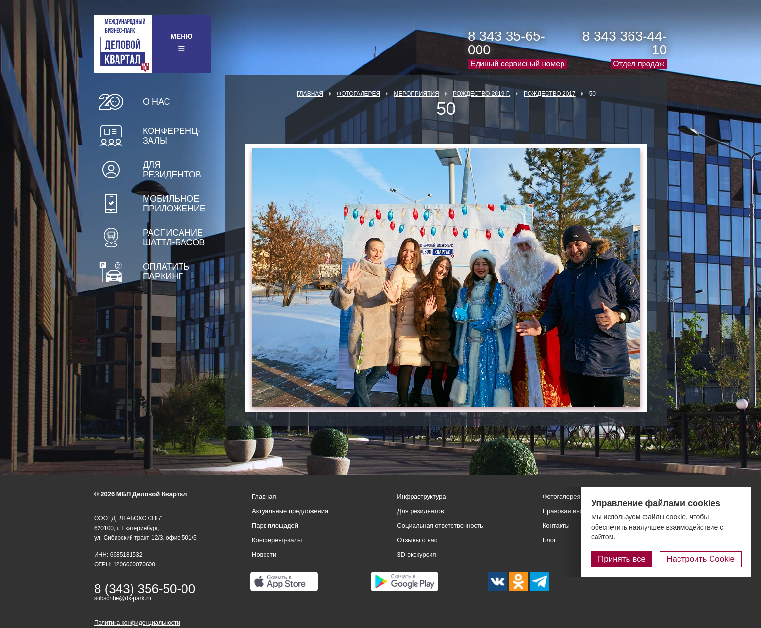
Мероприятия (416, 93)
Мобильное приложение (174, 203)
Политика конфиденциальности (137, 622)
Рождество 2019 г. (481, 93)
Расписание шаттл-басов (174, 237)
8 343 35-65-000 (506, 43)
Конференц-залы (171, 135)
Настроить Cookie (700, 559)
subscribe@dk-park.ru (122, 598)
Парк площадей (275, 525)
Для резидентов (172, 169)
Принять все (621, 559)
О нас (156, 102)
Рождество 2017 (550, 93)
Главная (310, 93)
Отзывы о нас (417, 540)
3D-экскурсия (416, 554)
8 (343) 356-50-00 (144, 589)
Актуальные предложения (290, 511)
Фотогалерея (358, 93)
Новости (264, 554)
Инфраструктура (421, 496)
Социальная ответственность (440, 525)
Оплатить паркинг (166, 271)
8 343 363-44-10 (624, 43)
